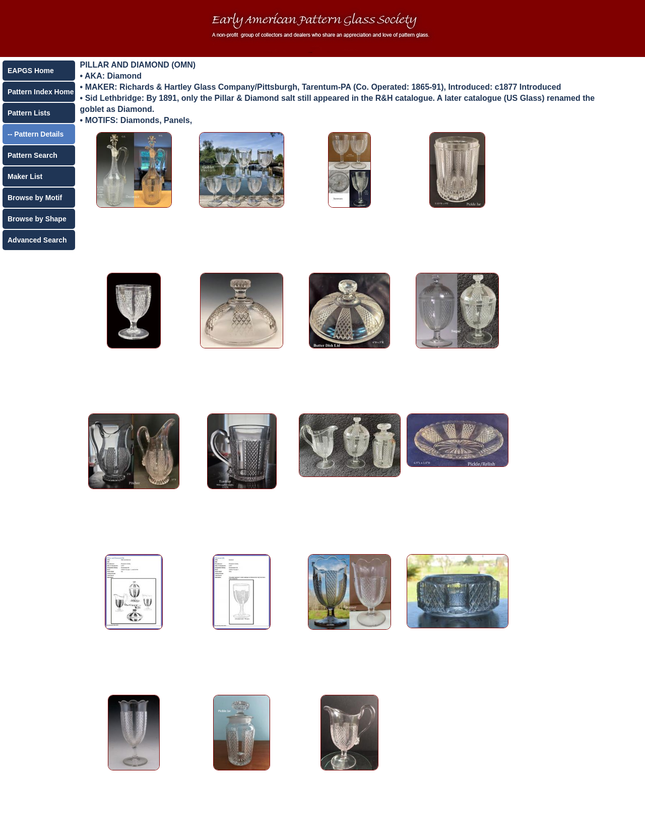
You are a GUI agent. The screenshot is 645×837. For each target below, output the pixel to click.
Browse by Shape (37, 219)
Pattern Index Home (41, 92)
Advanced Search (37, 240)
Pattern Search (32, 155)
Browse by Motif (35, 198)
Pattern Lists (29, 113)
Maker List (25, 176)
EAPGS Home (31, 71)
